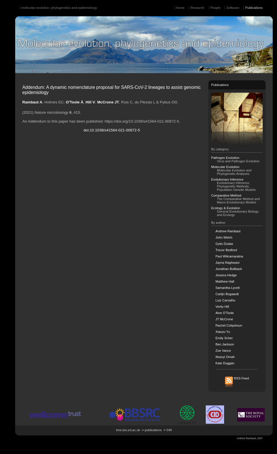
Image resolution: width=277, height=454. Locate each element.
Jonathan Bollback (228, 269)
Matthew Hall (224, 281)
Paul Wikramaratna (229, 256)
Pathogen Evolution (225, 157)
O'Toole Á (74, 102)
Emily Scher (224, 338)
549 (169, 430)
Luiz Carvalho (225, 300)
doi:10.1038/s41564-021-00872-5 (112, 130)
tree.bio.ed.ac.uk (128, 430)
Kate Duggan (224, 363)
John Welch (223, 237)
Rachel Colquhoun (228, 325)
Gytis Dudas (224, 243)
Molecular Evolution (225, 167)
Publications (254, 7)
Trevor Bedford (226, 250)
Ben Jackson (224, 344)
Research (197, 7)
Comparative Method (226, 195)
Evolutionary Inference (227, 179)
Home (180, 7)
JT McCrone (224, 319)
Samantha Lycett (227, 287)
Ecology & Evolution (225, 208)
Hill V (90, 102)
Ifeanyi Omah (225, 357)
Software (232, 7)
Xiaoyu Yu (222, 331)
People (215, 7)
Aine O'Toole (224, 313)
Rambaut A (32, 102)
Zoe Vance (223, 350)
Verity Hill (222, 306)
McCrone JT (108, 102)
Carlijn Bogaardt (227, 294)
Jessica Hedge (226, 275)
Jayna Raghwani (227, 262)
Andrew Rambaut (228, 231)
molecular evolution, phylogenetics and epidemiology (59, 7)
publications (153, 430)
